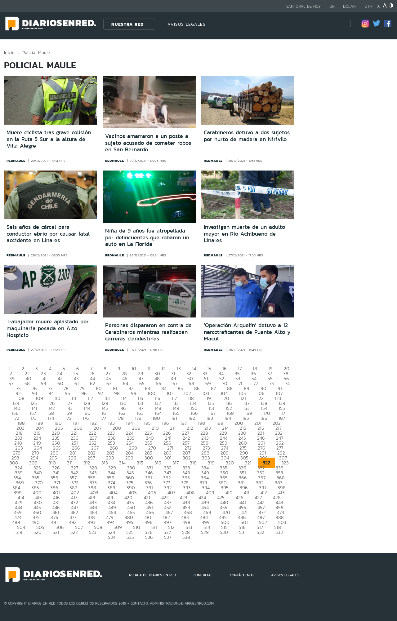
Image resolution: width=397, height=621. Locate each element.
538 (186, 537)
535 (130, 537)
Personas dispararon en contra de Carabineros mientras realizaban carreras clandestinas (148, 332)
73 (271, 383)
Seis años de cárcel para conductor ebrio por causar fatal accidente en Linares (48, 233)
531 (242, 532)
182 (191, 418)
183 (209, 418)
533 (279, 532)
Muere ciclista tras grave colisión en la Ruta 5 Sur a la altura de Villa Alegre (49, 139)
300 (149, 458)
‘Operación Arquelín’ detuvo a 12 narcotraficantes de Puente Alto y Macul (247, 332)
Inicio (9, 52)
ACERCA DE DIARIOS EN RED (152, 575)
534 (111, 537)
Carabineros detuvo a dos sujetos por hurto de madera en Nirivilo (247, 135)
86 (197, 388)
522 (74, 532)
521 (56, 532)
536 (149, 537)
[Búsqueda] (336, 24)
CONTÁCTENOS (242, 575)
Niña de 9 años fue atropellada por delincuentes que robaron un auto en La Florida (147, 237)
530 (224, 532)
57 (11, 383)
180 (156, 418)
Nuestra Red (127, 24)
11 (148, 368)
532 (260, 532)
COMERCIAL (203, 575)
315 (140, 462)
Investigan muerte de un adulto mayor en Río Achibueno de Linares (244, 233)
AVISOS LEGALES (186, 24)
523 (92, 532)
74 (287, 383)
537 (167, 537)
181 (174, 418)
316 (157, 462)
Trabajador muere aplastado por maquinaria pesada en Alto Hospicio (48, 328)
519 (19, 532)
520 (37, 532)
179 (138, 418)
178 (120, 418)
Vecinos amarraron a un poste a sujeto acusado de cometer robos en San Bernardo (148, 142)
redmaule (16, 160)
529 (205, 532)
